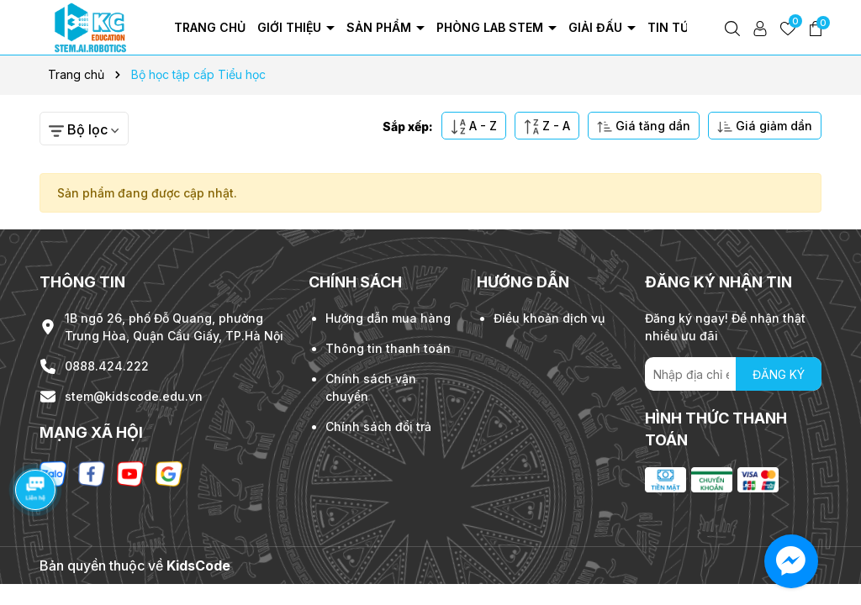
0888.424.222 (107, 366)
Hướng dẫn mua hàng (388, 318)
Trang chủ (210, 27)
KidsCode (198, 565)
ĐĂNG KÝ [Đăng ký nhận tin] (779, 374)
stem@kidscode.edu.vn (134, 396)
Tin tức (674, 27)
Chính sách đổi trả (378, 426)
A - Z (474, 126)
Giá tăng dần (643, 126)
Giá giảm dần (764, 126)
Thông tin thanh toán (388, 348)
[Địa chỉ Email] (733, 374)
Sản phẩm (380, 27)
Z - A (547, 126)
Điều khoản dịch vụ (549, 318)
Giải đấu (597, 27)
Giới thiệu (291, 27)
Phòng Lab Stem (491, 27)
